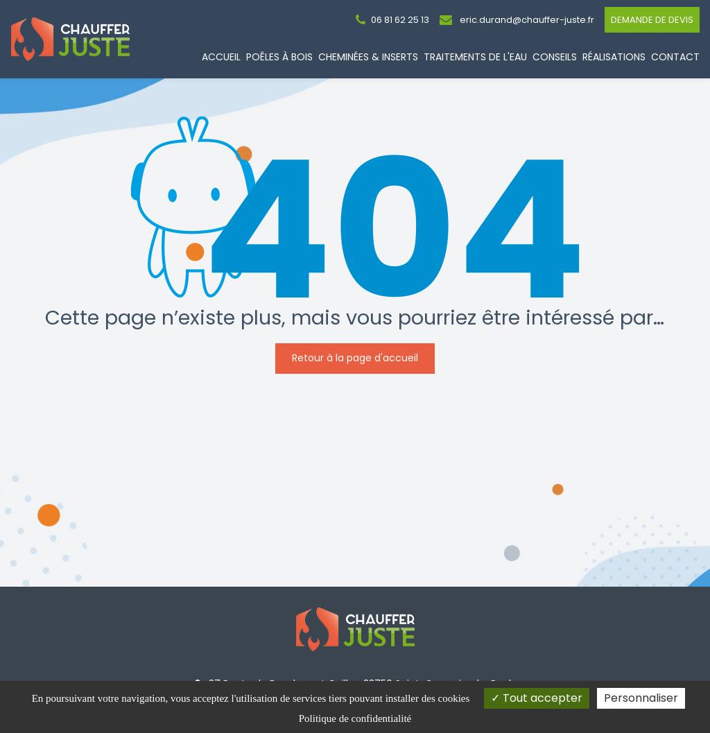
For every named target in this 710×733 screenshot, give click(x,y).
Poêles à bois (279, 57)
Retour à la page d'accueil (355, 358)
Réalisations (614, 57)
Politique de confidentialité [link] (355, 718)
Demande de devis (652, 19)
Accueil (221, 57)
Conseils (554, 57)
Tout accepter (536, 698)
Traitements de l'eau (475, 57)
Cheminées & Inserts (368, 57)
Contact (675, 57)
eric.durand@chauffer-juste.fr (517, 19)
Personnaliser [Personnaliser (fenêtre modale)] (641, 698)
